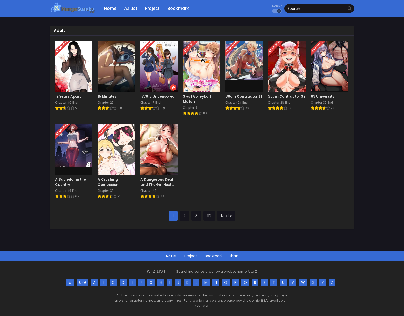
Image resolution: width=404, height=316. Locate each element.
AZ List (171, 256)
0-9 (82, 282)
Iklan (234, 256)
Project (190, 256)
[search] (350, 8)
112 (209, 215)
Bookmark (214, 256)
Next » (226, 215)
